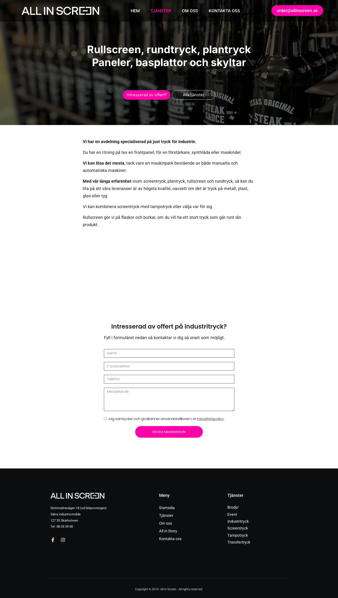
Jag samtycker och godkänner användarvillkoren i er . (166, 418)
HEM (135, 10)
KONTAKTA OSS (224, 10)
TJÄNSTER (160, 10)
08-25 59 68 (64, 526)
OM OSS (190, 10)
